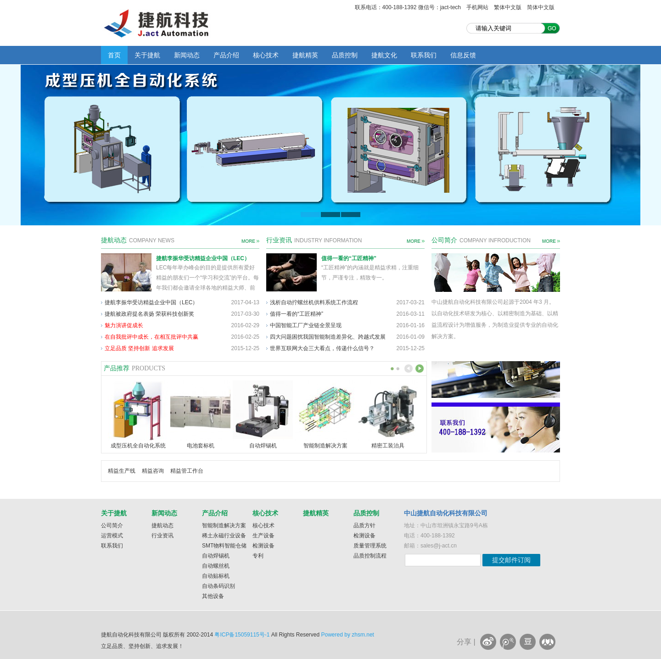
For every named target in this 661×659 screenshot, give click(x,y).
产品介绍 (226, 55)
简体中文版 (541, 7)
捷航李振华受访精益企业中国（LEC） (203, 258)
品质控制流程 (370, 556)
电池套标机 (200, 445)
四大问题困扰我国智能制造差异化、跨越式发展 (328, 337)
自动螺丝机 (216, 566)
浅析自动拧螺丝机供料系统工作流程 (314, 302)
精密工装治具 (387, 445)
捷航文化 (384, 55)
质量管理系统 (370, 545)
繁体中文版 (507, 7)
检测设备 (263, 545)
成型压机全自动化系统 (138, 445)
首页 (114, 55)
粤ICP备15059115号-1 (241, 634)
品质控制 (345, 55)
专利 (257, 556)
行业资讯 (162, 535)
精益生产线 (121, 471)
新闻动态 (187, 55)
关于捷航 (147, 55)
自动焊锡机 (263, 445)
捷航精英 (305, 55)
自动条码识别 (218, 586)
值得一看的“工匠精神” (348, 258)
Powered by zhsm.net (347, 634)
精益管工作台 (186, 471)
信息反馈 (463, 55)
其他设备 (213, 596)
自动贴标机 (216, 576)
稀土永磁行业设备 (224, 535)
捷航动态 (162, 525)
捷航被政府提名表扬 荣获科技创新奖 (149, 314)
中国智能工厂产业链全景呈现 (306, 325)
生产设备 (263, 535)
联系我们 (424, 55)
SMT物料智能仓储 (224, 545)
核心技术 (266, 55)
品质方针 (364, 525)
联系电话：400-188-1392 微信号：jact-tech (408, 7)
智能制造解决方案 (325, 445)
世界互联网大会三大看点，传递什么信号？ (322, 348)
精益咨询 (153, 471)
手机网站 (477, 7)
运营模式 (112, 535)
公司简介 (112, 525)
